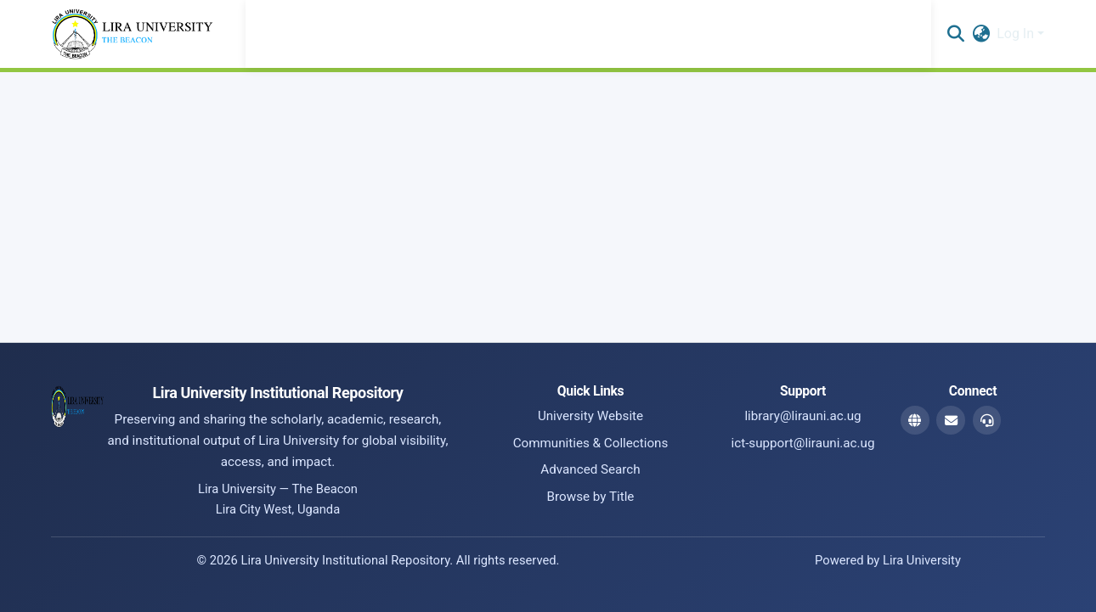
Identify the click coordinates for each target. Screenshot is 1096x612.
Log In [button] (1017, 33)
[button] (955, 34)
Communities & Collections (591, 443)
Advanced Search (590, 469)
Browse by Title (591, 496)
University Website (590, 416)
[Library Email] (950, 420)
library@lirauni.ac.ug (802, 416)
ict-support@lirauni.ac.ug (803, 443)
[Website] (915, 420)
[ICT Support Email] (987, 420)
